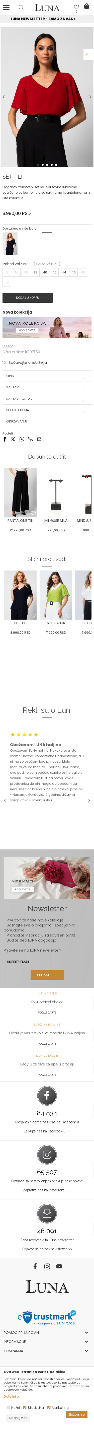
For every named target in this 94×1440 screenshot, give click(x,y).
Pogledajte (47, 1012)
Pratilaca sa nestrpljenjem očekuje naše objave (47, 1181)
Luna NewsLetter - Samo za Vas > (48, 18)
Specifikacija (46, 410)
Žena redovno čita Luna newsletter (47, 1240)
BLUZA (8, 346)
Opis (46, 376)
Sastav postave (46, 399)
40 (45, 272)
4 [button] (52, 165)
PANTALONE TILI (20, 520)
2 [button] (43, 165)
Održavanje (46, 421)
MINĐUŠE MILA (55, 520)
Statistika (36, 1408)
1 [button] (38, 165)
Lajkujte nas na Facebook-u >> (47, 1131)
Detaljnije (11, 1396)
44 (64, 272)
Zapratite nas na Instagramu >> (47, 1190)
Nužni (15, 1408)
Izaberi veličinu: (15, 264)
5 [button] (56, 165)
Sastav (46, 387)
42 (54, 272)
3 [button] (47, 165)
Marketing (60, 1408)
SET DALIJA (56, 623)
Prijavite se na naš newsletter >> (47, 1249)
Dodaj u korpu (27, 298)
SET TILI (20, 623)
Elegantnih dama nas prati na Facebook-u (47, 1122)
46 (73, 272)
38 (35, 272)
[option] (47, 19)
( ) (47, 264)
